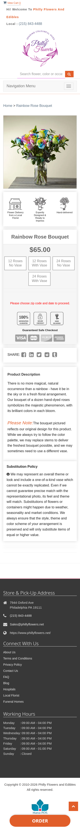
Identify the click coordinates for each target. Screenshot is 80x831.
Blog (6, 683)
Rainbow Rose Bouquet (34, 105)
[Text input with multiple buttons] (41, 74)
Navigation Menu (21, 86)
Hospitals (9, 689)
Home (7, 105)
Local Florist (11, 695)
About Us (9, 652)
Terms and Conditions (17, 658)
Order (40, 820)
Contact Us (10, 670)
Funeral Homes (13, 701)
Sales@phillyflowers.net (27, 624)
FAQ (6, 677)
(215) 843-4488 (30, 24)
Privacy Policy (12, 664)
